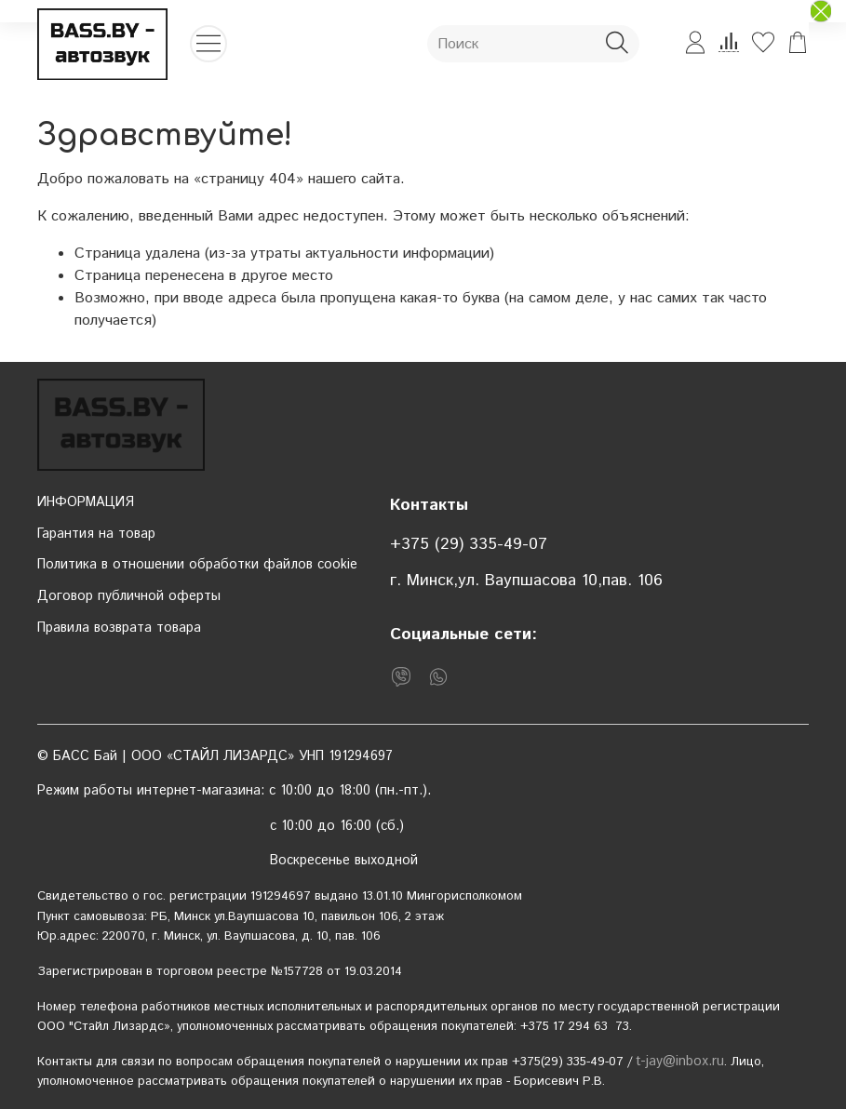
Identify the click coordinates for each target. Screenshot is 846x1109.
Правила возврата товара (119, 628)
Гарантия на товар (96, 534)
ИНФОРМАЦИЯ (85, 502)
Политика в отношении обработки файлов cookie (197, 564)
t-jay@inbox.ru (680, 1061)
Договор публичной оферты (129, 596)
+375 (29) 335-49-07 (468, 544)
